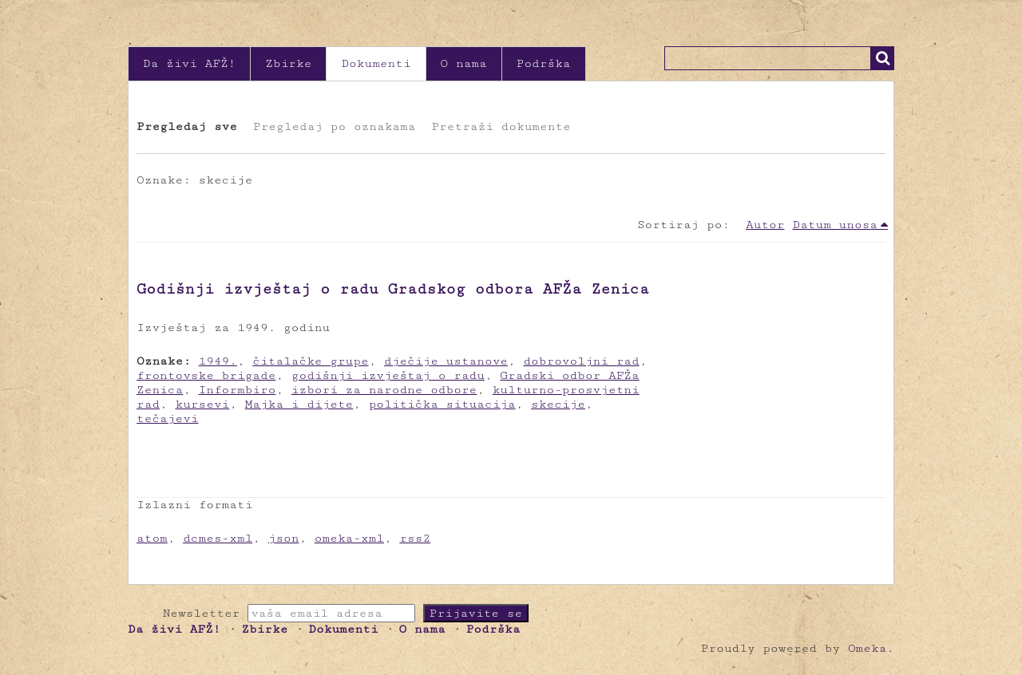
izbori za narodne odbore (384, 390)
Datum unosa (834, 224)
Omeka (867, 648)
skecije (558, 404)
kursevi (202, 404)
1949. (218, 361)
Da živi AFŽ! (189, 63)
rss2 (414, 538)
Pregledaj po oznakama (334, 126)
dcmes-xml (217, 538)
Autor (765, 224)
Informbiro (237, 390)
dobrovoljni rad (581, 361)
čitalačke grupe (310, 361)
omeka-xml (349, 538)
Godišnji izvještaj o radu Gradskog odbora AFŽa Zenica (393, 289)
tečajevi (168, 418)
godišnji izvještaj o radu (388, 375)
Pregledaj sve (187, 126)
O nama (464, 63)
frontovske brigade (206, 375)
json (283, 538)
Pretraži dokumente (500, 126)
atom (152, 538)
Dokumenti (375, 63)
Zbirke (288, 63)
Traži (882, 58)
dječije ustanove (446, 361)
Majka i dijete (299, 404)
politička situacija (442, 404)
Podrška (544, 63)
